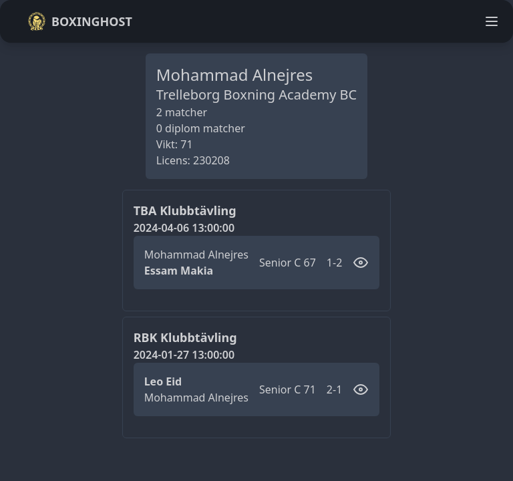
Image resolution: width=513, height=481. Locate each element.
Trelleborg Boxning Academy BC (256, 95)
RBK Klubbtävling (185, 337)
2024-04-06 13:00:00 (184, 227)
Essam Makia (178, 270)
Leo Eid (163, 381)
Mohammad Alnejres (196, 254)
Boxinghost (79, 21)
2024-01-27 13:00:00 (184, 354)
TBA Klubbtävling (185, 210)
